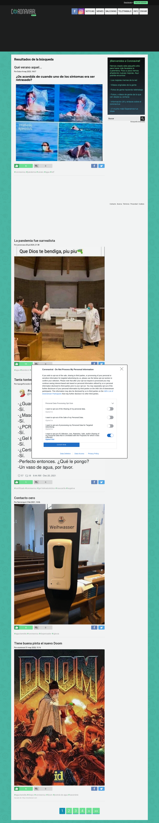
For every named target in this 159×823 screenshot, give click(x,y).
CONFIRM (61, 445)
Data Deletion (65, 454)
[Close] (122, 369)
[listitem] (79, 403)
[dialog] (79, 411)
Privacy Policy (93, 454)
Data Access (79, 454)
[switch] (110, 409)
